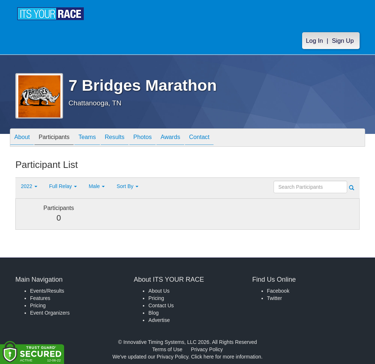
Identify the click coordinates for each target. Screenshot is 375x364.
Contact (223, 138)
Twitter (274, 298)
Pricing (38, 305)
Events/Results (47, 291)
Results (127, 138)
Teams (96, 138)
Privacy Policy (207, 349)
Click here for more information (226, 357)
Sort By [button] (127, 186)
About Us (159, 291)
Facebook (278, 291)
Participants (60, 138)
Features (40, 298)
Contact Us (161, 305)
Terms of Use (167, 349)
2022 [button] (29, 186)
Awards (190, 138)
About (24, 138)
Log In (314, 40)
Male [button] (97, 186)
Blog (153, 313)
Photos (158, 138)
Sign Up (343, 40)
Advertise (159, 320)
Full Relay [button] (63, 186)
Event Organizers (50, 313)
